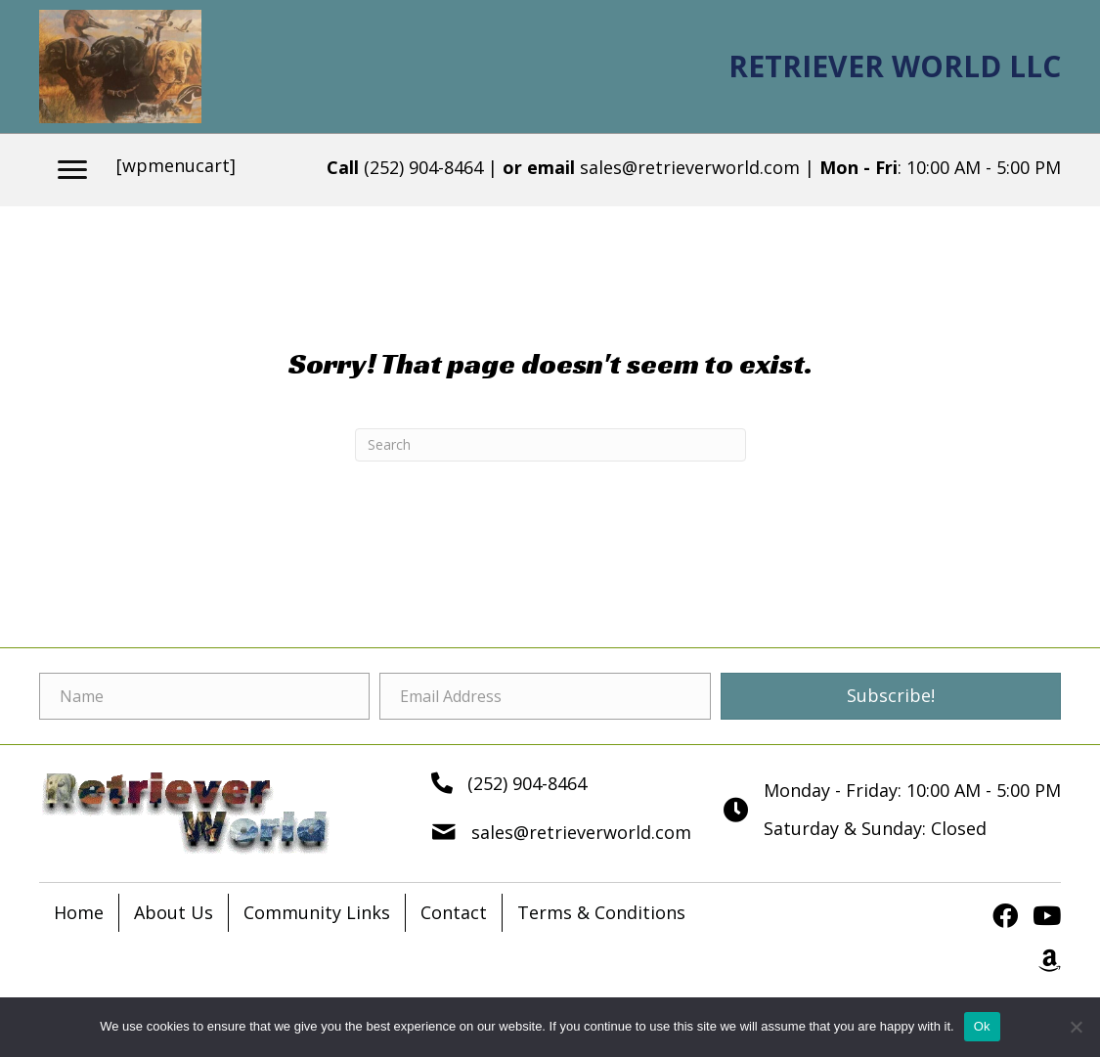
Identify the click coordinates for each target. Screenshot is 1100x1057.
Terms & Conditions (601, 912)
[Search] (550, 445)
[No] (1075, 1026)
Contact (453, 912)
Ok (982, 1026)
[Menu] (72, 170)
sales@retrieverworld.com (692, 167)
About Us (173, 912)
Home (79, 912)
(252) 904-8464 (423, 167)
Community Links (316, 912)
